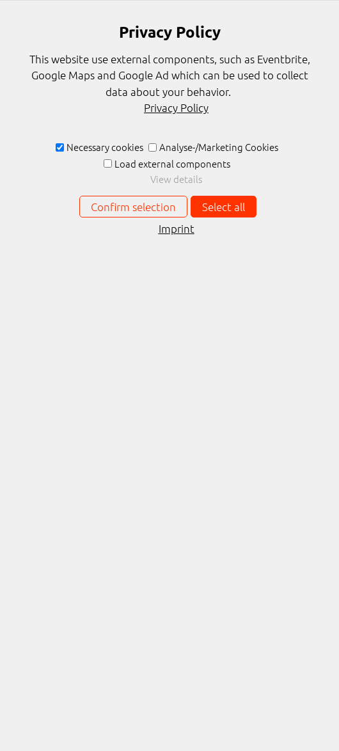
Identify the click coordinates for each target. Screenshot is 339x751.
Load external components (172, 163)
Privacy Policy (176, 107)
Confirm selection (133, 207)
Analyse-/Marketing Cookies (218, 147)
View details (176, 179)
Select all (223, 207)
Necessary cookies (105, 147)
